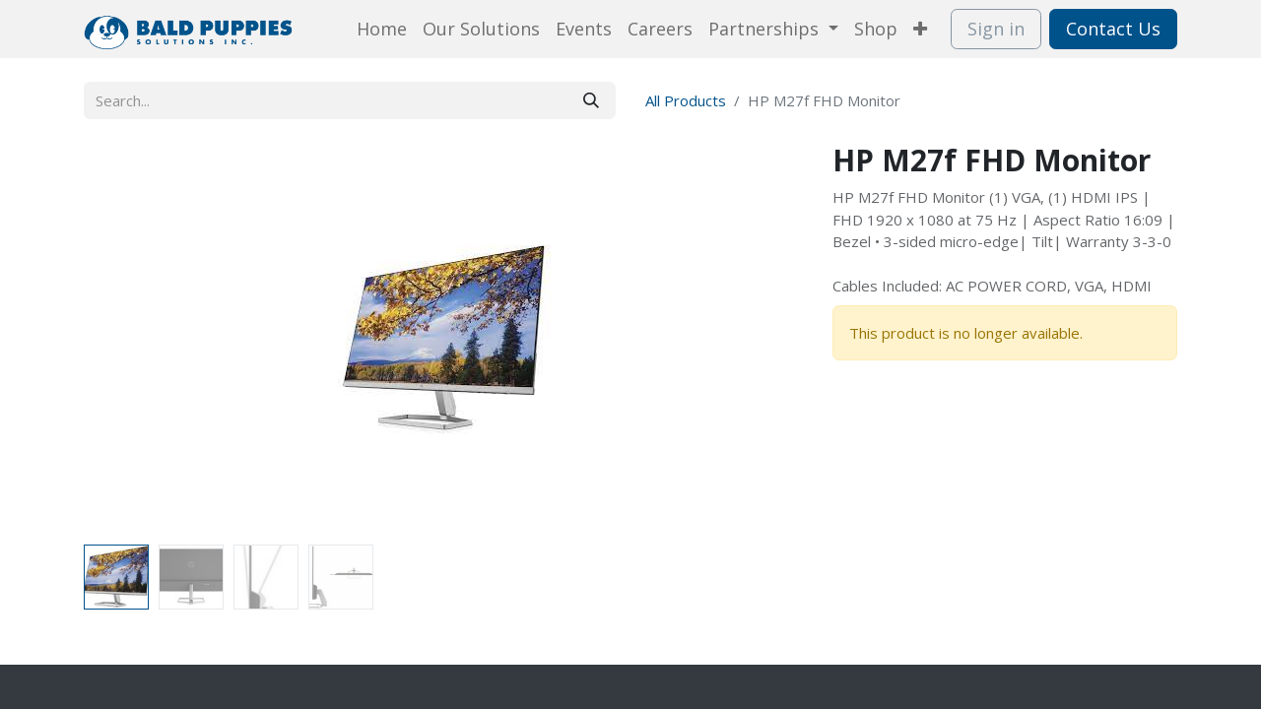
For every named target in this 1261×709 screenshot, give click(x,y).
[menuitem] (382, 29)
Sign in (996, 28)
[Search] (591, 100)
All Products (685, 100)
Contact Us (1113, 28)
